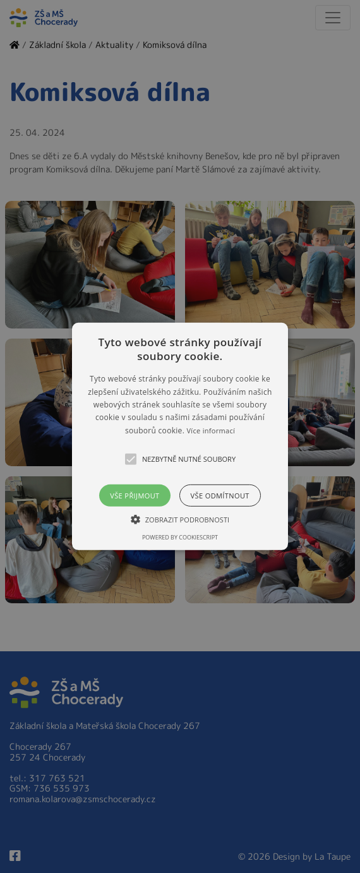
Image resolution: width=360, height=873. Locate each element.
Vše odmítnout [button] (220, 495)
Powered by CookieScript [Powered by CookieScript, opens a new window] (180, 537)
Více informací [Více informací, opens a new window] (211, 430)
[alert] (180, 436)
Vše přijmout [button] (134, 495)
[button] (180, 436)
